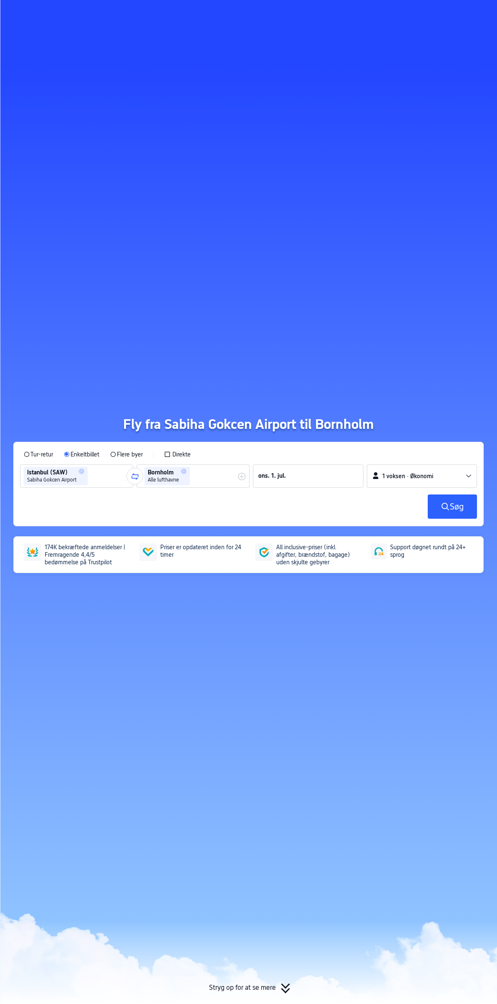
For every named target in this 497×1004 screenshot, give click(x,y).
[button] (425, 14)
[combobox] (92, 476)
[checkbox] (177, 454)
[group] (76, 476)
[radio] (38, 454)
